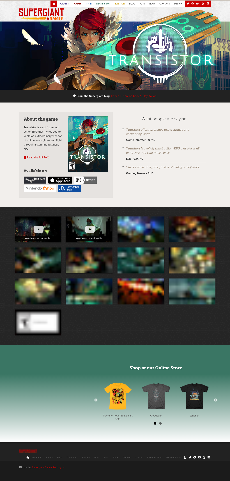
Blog (132, 3)
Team (152, 3)
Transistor (103, 3)
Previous (96, 400)
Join (142, 3)
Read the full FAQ (36, 157)
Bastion (120, 3)
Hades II (36, 457)
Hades (78, 3)
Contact (164, 3)
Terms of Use (154, 457)
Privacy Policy (173, 457)
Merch (138, 457)
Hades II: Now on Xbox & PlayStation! (134, 96)
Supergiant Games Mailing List (48, 467)
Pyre (89, 3)
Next (216, 400)
